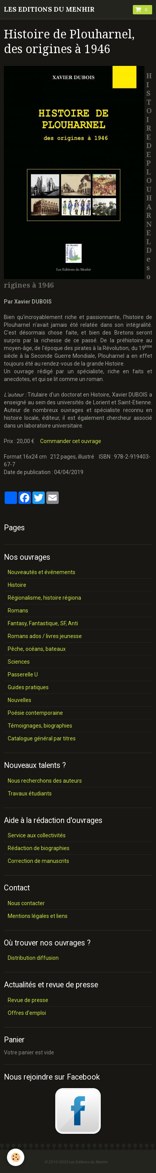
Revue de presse (28, 1000)
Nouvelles (19, 700)
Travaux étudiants (30, 793)
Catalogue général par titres (42, 738)
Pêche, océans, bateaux (37, 649)
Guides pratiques (28, 687)
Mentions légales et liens (38, 916)
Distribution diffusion (33, 958)
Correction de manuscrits (38, 861)
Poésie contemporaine (35, 713)
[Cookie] (15, 1157)
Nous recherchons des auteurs (45, 781)
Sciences (19, 662)
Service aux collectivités (37, 835)
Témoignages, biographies (40, 726)
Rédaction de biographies (39, 848)
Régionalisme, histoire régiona (44, 598)
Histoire (17, 585)
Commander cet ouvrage (70, 441)
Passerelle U (23, 674)
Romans (18, 610)
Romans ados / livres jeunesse (45, 636)
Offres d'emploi (27, 1013)
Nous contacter (26, 903)
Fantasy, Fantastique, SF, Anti (43, 623)
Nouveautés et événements (41, 572)
